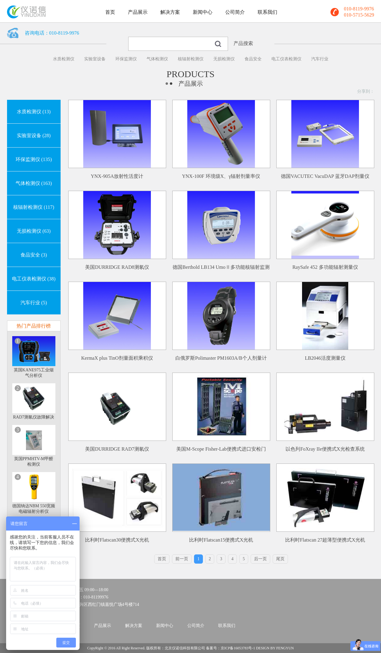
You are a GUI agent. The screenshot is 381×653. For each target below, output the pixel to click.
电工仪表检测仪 (286, 59)
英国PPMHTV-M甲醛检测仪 (34, 461)
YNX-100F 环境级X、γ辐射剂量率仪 (221, 176)
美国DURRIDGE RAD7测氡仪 (117, 449)
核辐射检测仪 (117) (33, 207)
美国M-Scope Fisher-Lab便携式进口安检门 (221, 449)
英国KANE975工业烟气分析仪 (34, 373)
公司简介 (235, 12)
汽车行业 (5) (34, 302)
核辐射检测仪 (191, 59)
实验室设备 (95, 59)
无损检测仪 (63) (34, 231)
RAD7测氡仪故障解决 (33, 417)
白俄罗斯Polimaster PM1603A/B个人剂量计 (221, 358)
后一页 (260, 559)
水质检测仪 (63, 59)
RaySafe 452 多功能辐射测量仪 (325, 267)
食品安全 (253, 59)
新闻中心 (202, 12)
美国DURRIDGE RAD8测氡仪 (117, 267)
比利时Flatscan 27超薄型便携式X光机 (325, 539)
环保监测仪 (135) (34, 159)
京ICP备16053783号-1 (238, 648)
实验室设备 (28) (34, 135)
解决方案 (170, 12)
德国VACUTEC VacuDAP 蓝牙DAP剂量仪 (325, 176)
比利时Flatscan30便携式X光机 (117, 539)
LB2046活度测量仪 (325, 358)
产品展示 (138, 12)
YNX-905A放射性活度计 (117, 176)
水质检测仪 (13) (34, 111)
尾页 (280, 559)
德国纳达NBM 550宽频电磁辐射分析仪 (33, 509)
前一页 (181, 559)
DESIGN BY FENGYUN (275, 648)
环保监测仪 (126, 59)
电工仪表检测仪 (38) (34, 278)
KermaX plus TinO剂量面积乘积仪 (117, 358)
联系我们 (267, 12)
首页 (110, 12)
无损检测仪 (224, 59)
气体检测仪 (157, 59)
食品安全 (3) (34, 254)
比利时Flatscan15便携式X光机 (221, 539)
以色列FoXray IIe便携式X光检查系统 (325, 449)
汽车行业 (319, 59)
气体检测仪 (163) (34, 183)
